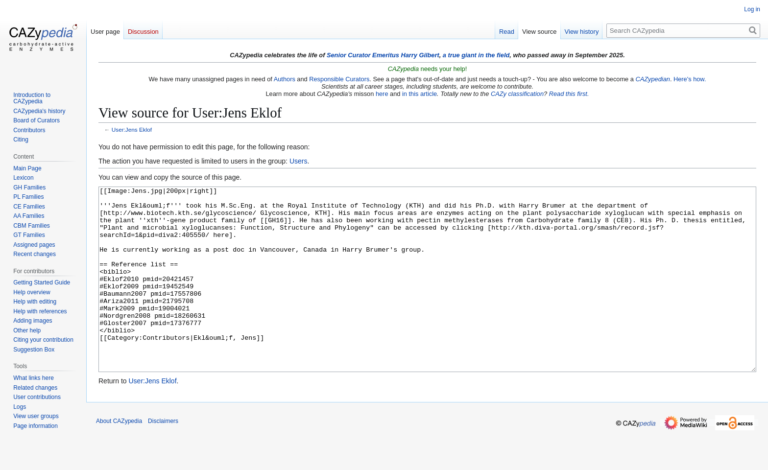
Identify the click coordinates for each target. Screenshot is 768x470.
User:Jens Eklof (132, 129)
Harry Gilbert (420, 55)
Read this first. (569, 93)
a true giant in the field (476, 55)
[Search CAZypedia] (683, 31)
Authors (284, 79)
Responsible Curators (339, 79)
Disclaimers (163, 457)
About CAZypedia (119, 457)
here (382, 93)
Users (298, 161)
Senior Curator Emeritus (363, 55)
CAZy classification (517, 93)
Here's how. (689, 79)
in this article (419, 93)
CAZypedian (652, 79)
